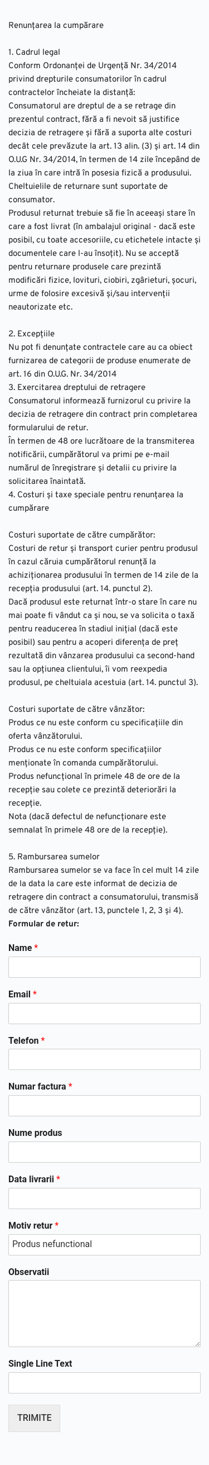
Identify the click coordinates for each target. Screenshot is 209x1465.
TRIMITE (34, 1417)
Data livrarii (34, 1179)
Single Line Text (40, 1363)
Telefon (26, 1040)
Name (23, 948)
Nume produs (35, 1133)
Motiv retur (33, 1225)
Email (22, 994)
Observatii (28, 1272)
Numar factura (40, 1086)
